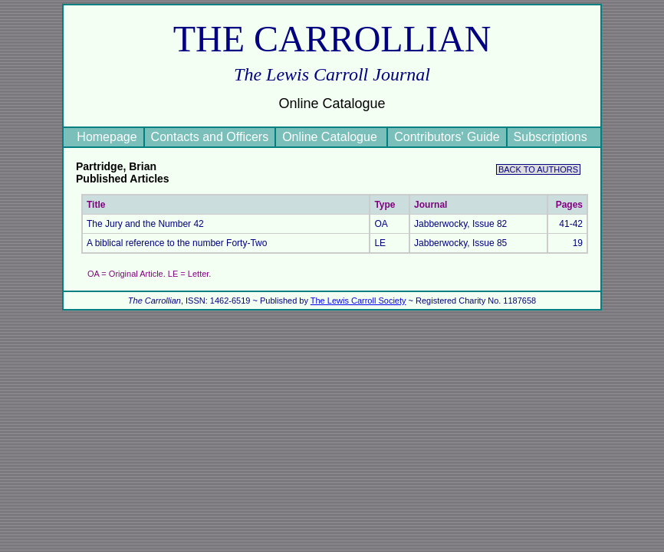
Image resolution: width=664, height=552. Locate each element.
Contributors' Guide (446, 136)
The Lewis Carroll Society (358, 300)
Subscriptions (550, 136)
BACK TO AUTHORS (538, 169)
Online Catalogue (331, 136)
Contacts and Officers (210, 136)
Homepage (106, 136)
